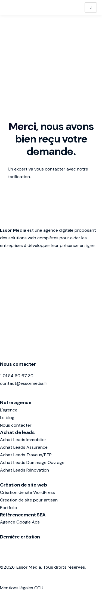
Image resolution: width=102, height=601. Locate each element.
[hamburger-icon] (91, 7)
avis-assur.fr (12, 544)
